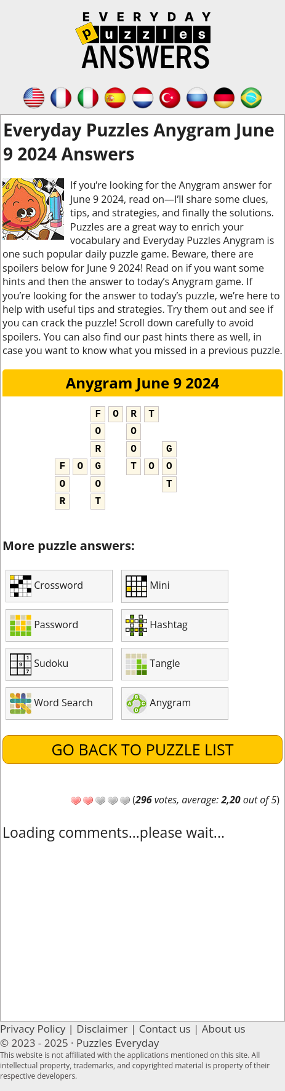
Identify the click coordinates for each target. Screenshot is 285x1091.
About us (224, 1029)
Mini (147, 586)
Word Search (51, 703)
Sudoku (39, 664)
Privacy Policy (32, 1029)
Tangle (153, 664)
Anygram (158, 703)
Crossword (46, 586)
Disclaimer (101, 1029)
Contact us (165, 1029)
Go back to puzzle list (142, 749)
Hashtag (157, 625)
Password (44, 625)
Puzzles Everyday (117, 1043)
